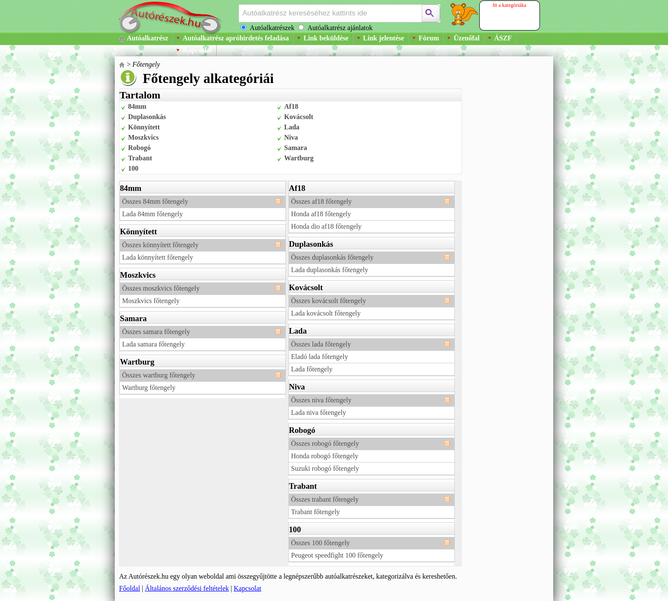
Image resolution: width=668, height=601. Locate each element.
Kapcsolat (197, 50)
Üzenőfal (466, 38)
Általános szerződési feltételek (187, 588)
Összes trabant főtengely (325, 499)
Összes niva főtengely (321, 400)
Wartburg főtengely (148, 387)
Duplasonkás (147, 116)
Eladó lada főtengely (319, 356)
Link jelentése (383, 38)
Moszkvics (143, 137)
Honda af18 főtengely (321, 214)
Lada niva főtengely (318, 412)
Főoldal (129, 588)
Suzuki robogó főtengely (325, 468)
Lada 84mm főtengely (152, 214)
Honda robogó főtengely (324, 456)
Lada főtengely (311, 369)
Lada (292, 127)
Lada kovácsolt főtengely (326, 313)
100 (133, 168)
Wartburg (298, 158)
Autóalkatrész (147, 38)
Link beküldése (325, 38)
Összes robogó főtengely (325, 443)
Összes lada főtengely (321, 344)
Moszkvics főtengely (151, 300)
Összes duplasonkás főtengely (332, 257)
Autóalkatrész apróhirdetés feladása (236, 38)
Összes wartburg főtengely (158, 375)
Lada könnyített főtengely (157, 257)
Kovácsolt (298, 116)
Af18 (291, 106)
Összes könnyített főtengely (160, 244)
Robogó (139, 147)
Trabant (140, 158)
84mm (137, 106)
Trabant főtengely (315, 511)
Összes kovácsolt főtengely (328, 300)
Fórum (429, 38)
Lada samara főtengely (153, 344)
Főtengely (146, 64)
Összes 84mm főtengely (155, 201)
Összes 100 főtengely (320, 542)
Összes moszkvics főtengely (160, 288)
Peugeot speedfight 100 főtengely (337, 555)
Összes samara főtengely (156, 331)
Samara (295, 147)
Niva (291, 137)
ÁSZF (503, 38)
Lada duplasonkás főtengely (329, 269)
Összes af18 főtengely (321, 201)
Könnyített (144, 127)
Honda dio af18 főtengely (326, 226)
